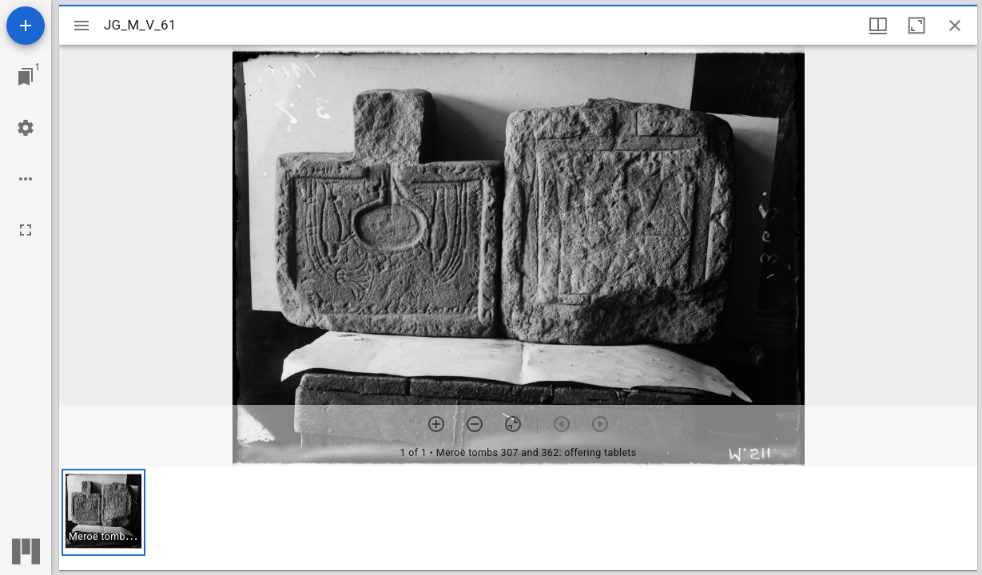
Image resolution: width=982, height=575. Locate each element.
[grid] (518, 518)
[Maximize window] (916, 25)
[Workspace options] (25, 179)
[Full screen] (25, 230)
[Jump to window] (25, 77)
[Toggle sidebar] (81, 25)
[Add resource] (25, 25)
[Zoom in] (436, 424)
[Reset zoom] (513, 424)
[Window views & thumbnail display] (878, 25)
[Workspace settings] (25, 128)
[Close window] (955, 25)
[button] (103, 512)
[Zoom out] (474, 424)
